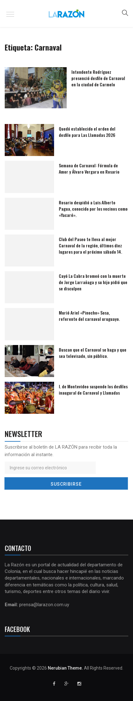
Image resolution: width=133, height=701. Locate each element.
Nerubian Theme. (65, 668)
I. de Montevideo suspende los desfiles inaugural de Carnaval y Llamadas (93, 389)
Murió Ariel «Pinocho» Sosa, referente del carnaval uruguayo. (89, 315)
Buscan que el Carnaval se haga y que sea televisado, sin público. (92, 352)
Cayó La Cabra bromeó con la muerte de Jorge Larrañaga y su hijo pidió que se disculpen (93, 282)
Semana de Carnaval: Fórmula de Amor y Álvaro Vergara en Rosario (89, 168)
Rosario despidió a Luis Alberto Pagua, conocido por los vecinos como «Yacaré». (93, 208)
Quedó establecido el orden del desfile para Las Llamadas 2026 (87, 131)
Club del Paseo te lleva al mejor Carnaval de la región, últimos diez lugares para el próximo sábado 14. (90, 245)
